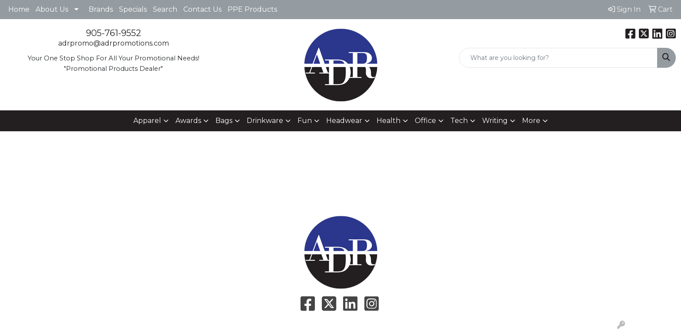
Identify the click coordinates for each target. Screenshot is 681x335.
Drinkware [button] (265, 120)
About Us (52, 9)
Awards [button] (188, 120)
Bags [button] (223, 120)
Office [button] (425, 120)
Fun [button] (305, 120)
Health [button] (388, 120)
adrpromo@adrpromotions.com (113, 43)
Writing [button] (495, 120)
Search (165, 9)
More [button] (531, 120)
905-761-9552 (113, 33)
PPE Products (252, 9)
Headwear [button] (344, 120)
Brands (101, 9)
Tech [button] (459, 120)
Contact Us (202, 9)
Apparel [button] (147, 120)
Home (19, 9)
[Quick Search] (558, 58)
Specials (133, 9)
